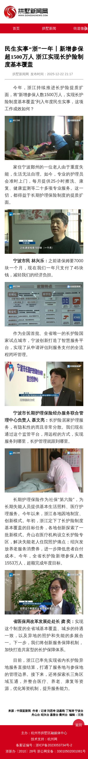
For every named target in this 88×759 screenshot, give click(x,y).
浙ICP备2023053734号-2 (54, 745)
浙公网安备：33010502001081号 (61, 751)
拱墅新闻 (49, 28)
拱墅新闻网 (20, 74)
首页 (16, 28)
